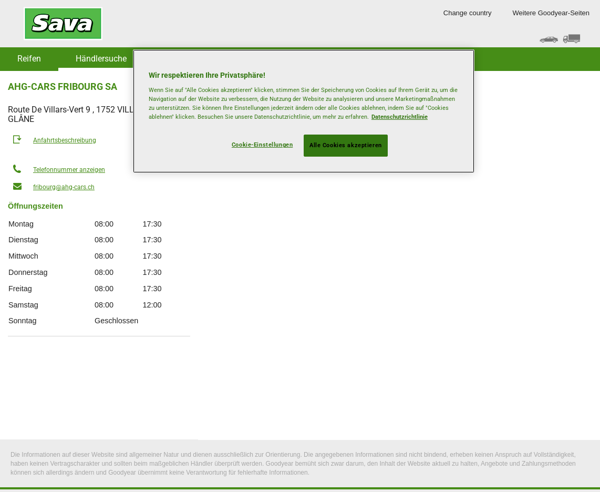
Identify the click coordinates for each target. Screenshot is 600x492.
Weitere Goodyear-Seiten (551, 13)
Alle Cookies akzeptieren (345, 145)
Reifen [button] (29, 59)
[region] (303, 111)
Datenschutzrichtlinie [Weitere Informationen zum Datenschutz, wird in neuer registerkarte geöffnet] (399, 116)
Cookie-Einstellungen (262, 144)
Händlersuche (101, 59)
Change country (467, 13)
